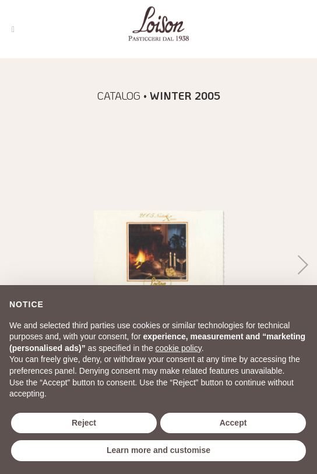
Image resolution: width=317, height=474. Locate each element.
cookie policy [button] (179, 348)
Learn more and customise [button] (158, 450)
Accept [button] (233, 422)
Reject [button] (84, 422)
